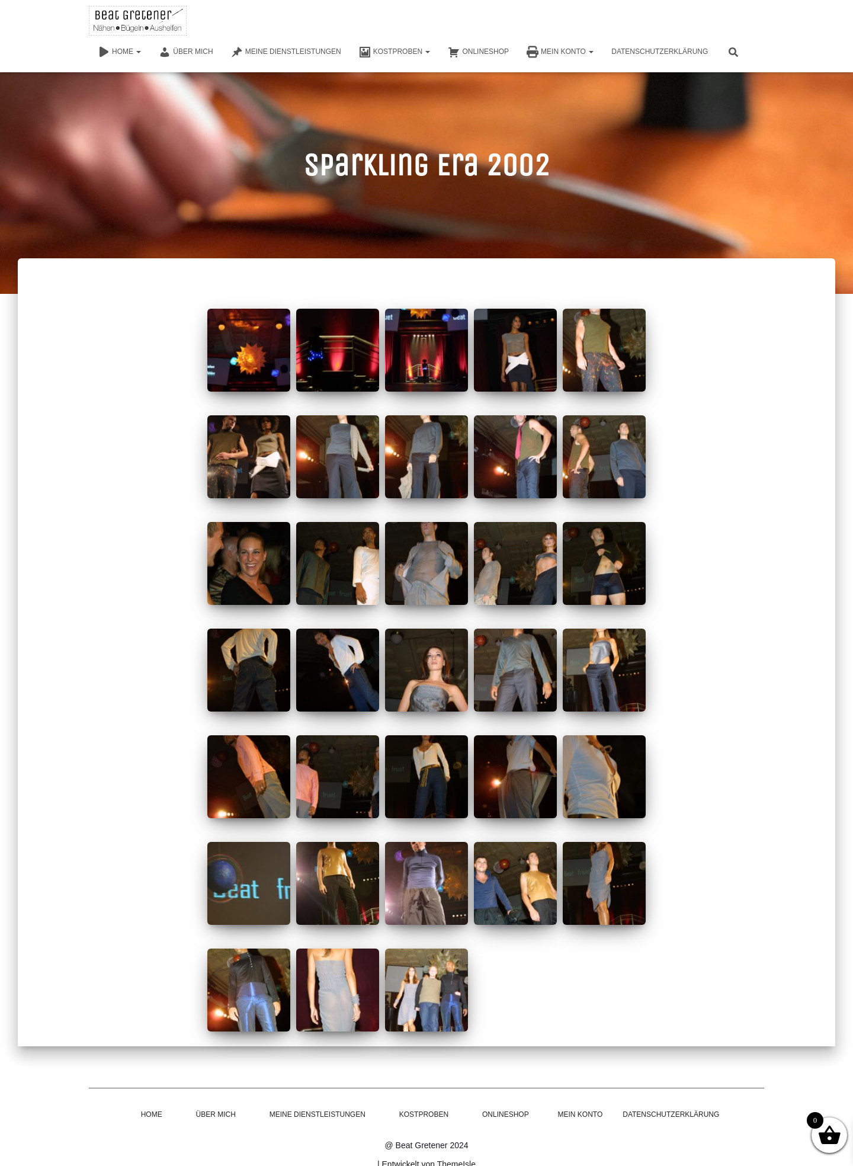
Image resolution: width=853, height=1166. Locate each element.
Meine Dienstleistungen (286, 52)
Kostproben (395, 52)
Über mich (186, 52)
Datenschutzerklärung (659, 51)
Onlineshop (478, 52)
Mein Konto (560, 52)
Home (119, 52)
